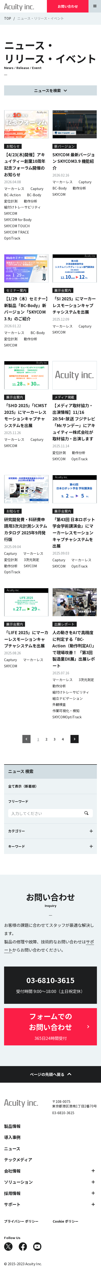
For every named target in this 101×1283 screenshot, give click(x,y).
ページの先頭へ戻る (50, 1074)
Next (74, 739)
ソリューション (18, 1182)
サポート (12, 1204)
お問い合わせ (68, 6)
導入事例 (12, 1137)
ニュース (12, 1148)
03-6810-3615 (63, 1112)
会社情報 (12, 1171)
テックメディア (18, 1160)
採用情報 (12, 1193)
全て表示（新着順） (23, 786)
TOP (7, 18)
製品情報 (12, 1126)
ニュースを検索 (47, 90)
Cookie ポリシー (65, 1221)
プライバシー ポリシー (21, 1221)
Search (86, 813)
